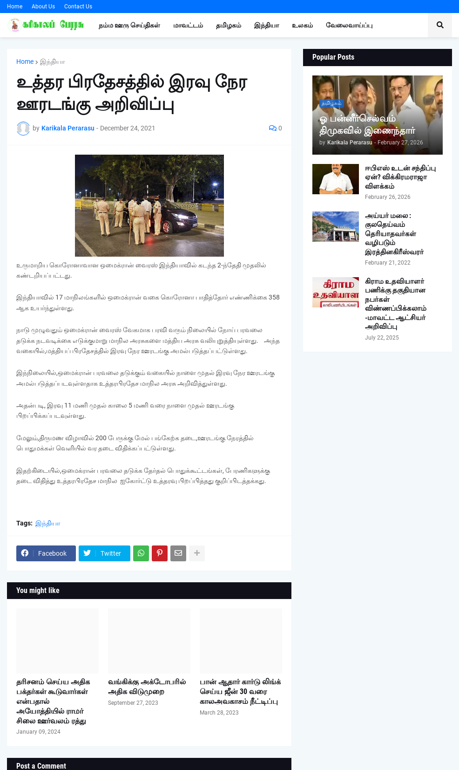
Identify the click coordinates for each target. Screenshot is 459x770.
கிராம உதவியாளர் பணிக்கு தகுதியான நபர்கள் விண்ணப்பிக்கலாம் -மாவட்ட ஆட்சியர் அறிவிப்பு (395, 304)
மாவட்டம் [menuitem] (188, 25)
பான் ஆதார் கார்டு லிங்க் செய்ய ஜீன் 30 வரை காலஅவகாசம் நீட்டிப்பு (240, 691)
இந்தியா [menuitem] (266, 25)
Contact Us (78, 6)
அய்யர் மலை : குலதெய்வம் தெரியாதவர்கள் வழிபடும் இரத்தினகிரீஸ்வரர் (394, 233)
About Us (43, 6)
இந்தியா (52, 61)
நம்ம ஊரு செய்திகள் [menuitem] (129, 25)
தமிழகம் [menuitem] (228, 25)
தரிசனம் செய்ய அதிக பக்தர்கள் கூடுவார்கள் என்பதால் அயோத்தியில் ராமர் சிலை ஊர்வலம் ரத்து (53, 701)
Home (14, 6)
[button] (440, 25)
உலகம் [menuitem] (302, 25)
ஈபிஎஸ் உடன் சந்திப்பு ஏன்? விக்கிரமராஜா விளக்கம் (400, 177)
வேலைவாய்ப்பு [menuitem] (349, 25)
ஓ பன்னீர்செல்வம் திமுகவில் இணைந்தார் (367, 124)
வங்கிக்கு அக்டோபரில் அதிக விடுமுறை (147, 686)
